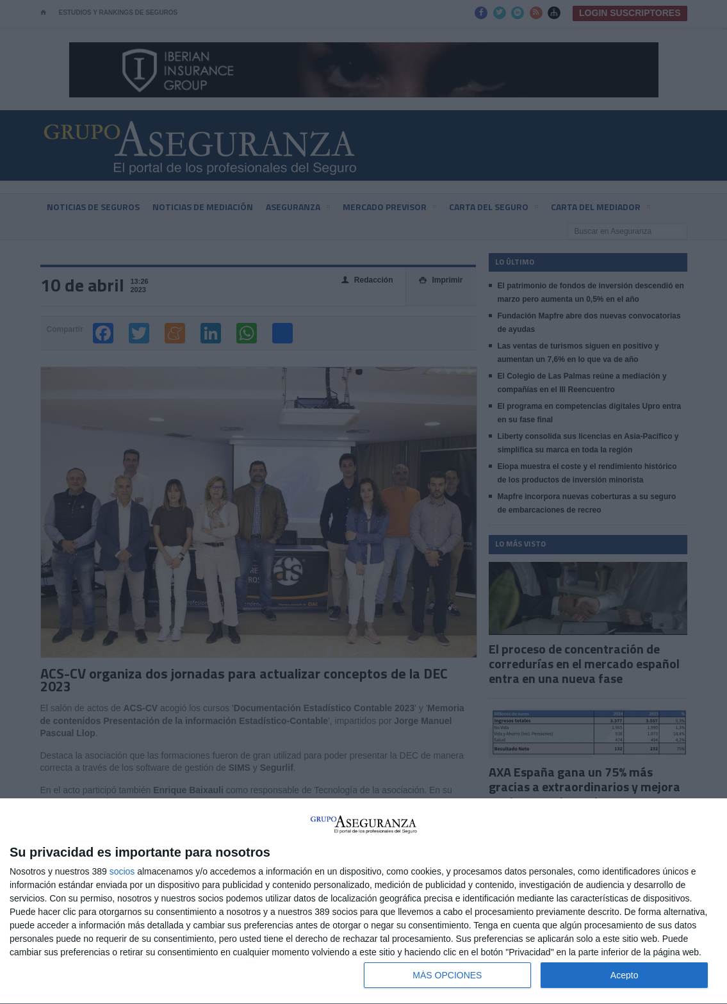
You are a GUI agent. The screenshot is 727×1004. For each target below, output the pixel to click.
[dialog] (363, 901)
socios (122, 871)
